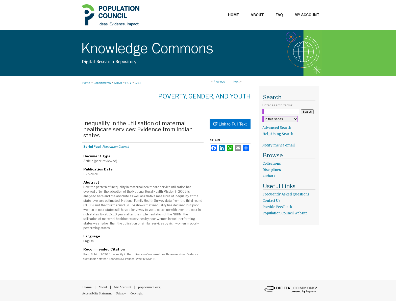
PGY (128, 83)
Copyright (136, 293)
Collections (271, 163)
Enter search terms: (277, 105)
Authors (268, 176)
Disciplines (271, 170)
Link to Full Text (229, 124)
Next (236, 81)
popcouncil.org (149, 287)
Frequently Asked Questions (285, 194)
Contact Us (271, 200)
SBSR (118, 83)
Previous (219, 81)
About (103, 287)
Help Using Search (277, 134)
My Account (123, 287)
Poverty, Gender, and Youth (204, 96)
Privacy (121, 293)
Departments (102, 83)
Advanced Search (276, 128)
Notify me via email (278, 145)
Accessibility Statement (97, 293)
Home (86, 83)
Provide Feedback (277, 207)
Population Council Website (285, 213)
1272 (138, 83)
